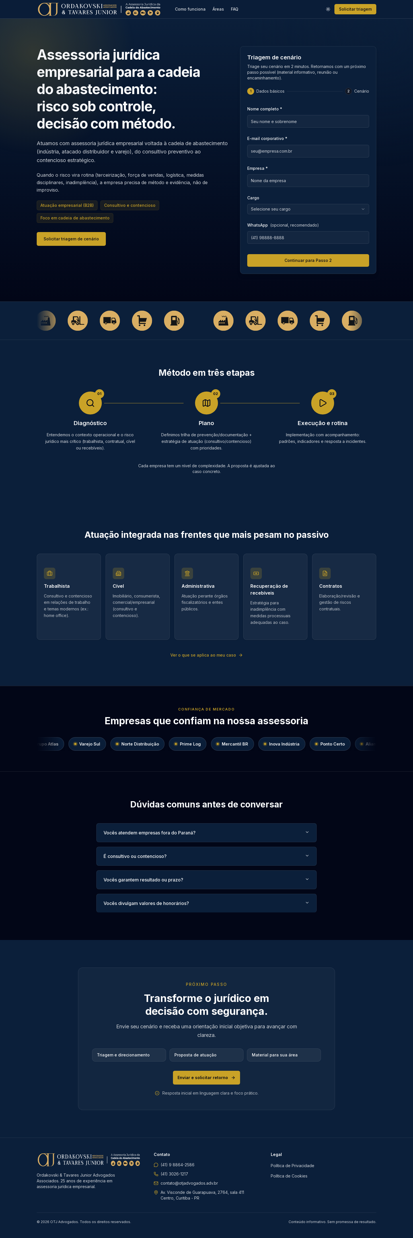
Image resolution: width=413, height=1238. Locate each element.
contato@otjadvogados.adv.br (186, 1183)
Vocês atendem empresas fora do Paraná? (206, 833)
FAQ (234, 9)
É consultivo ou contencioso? (206, 856)
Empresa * (257, 168)
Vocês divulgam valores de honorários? (206, 903)
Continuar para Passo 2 (308, 260)
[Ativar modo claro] (328, 9)
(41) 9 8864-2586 (174, 1164)
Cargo (253, 197)
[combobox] (308, 209)
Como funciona (190, 9)
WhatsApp (283, 225)
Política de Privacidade (292, 1165)
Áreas (218, 9)
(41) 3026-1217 (171, 1173)
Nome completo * (264, 108)
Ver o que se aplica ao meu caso (206, 655)
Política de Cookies (289, 1175)
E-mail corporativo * (267, 138)
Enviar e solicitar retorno (206, 1077)
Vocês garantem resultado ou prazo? (206, 880)
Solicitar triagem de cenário (71, 238)
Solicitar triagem (355, 9)
